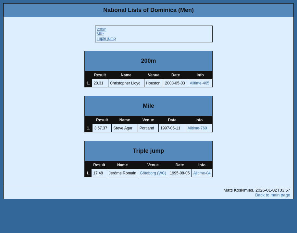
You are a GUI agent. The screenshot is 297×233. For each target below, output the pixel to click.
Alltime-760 (197, 128)
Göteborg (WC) (153, 173)
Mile (100, 34)
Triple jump (106, 38)
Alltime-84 (201, 173)
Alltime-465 (199, 83)
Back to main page (272, 195)
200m (101, 29)
